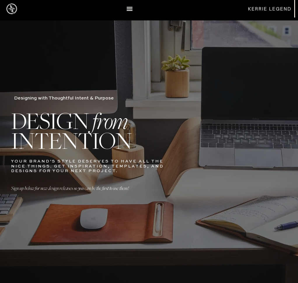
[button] (130, 8)
